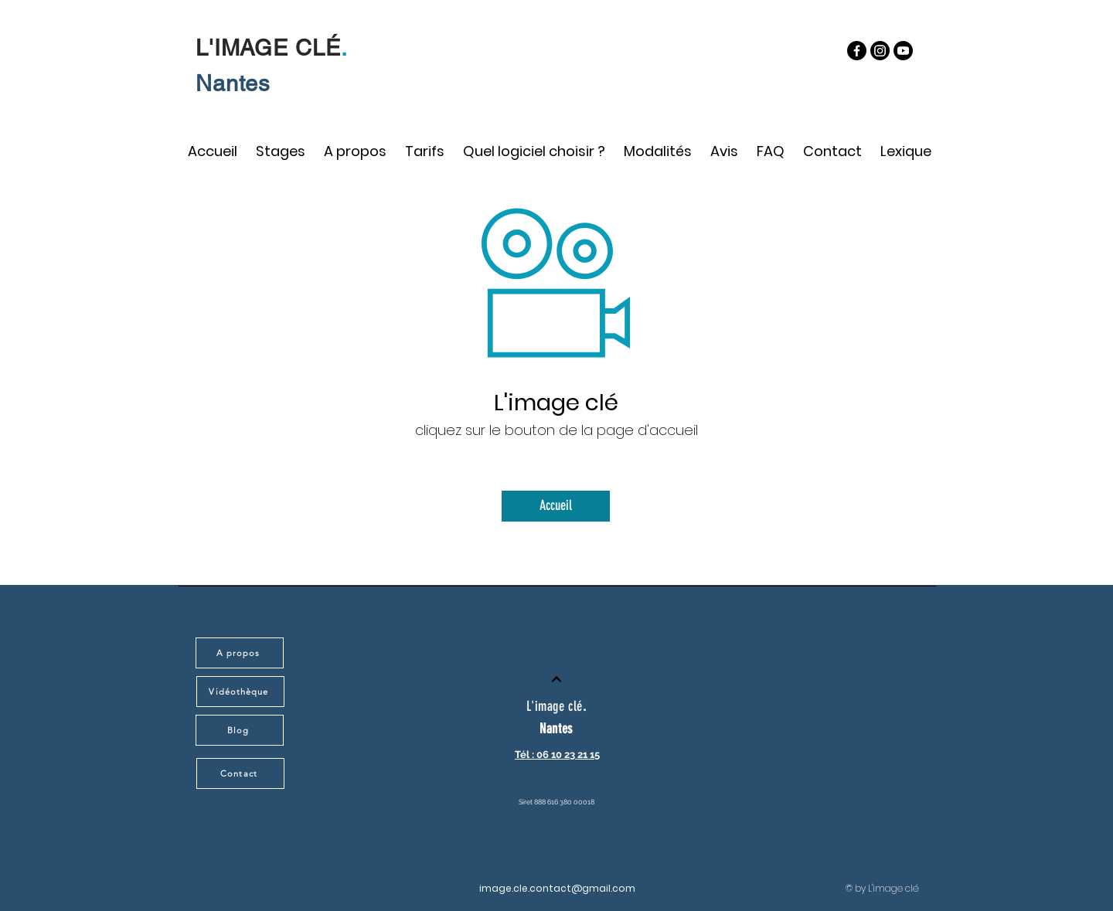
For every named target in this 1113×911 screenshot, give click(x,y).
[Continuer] (556, 679)
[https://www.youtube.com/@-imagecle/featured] (903, 50)
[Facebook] (856, 50)
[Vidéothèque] (240, 691)
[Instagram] (880, 50)
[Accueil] (556, 506)
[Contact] (240, 773)
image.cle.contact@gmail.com (557, 888)
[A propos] (240, 652)
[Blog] (240, 730)
